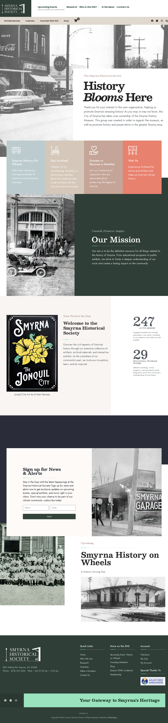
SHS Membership (12, 21)
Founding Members (119, 662)
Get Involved (59, 160)
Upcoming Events (51, 8)
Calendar (30, 21)
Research (72, 7)
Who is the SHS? (88, 7)
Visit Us (133, 160)
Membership (115, 674)
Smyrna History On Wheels (25, 162)
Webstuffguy (31, 539)
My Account (146, 662)
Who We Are (86, 658)
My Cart (144, 658)
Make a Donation (88, 671)
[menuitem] (89, 6)
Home (83, 654)
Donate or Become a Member (102, 162)
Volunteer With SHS (49, 21)
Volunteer (84, 666)
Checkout (145, 654)
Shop (66, 21)
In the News (108, 7)
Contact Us (123, 7)
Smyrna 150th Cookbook (121, 670)
